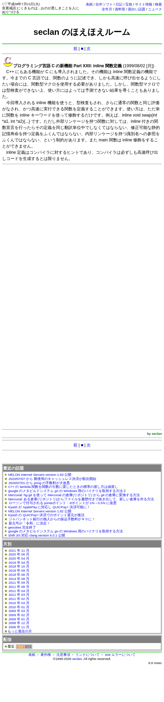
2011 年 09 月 (19, 582)
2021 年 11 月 (19, 550)
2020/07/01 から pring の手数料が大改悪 (39, 483)
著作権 (45, 654)
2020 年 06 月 (19, 554)
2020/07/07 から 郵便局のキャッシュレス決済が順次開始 (52, 479)
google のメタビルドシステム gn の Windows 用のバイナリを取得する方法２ (67, 491)
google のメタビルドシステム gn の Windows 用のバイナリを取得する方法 (65, 531)
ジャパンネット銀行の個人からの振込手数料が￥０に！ (52, 519)
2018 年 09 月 (19, 570)
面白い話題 (136, 9)
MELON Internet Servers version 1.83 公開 (40, 475)
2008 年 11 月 (19, 627)
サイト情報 (143, 4)
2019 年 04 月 (19, 562)
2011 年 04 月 (19, 591)
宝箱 (128, 4)
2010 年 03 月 (19, 603)
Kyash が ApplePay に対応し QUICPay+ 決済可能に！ (49, 507)
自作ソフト (104, 4)
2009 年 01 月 (19, 619)
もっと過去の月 (20, 631)
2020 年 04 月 (19, 558)
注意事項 (63, 654)
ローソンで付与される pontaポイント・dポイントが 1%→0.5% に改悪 (63, 503)
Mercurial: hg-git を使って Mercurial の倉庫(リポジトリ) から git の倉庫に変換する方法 (74, 495)
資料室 (120, 9)
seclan (77, 659)
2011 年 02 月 (19, 599)
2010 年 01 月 (19, 607)
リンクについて (87, 654)
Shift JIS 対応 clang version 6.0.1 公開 (36, 535)
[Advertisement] (81, 230)
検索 (158, 4)
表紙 (89, 4)
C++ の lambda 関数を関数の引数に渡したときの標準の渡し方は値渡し (63, 487)
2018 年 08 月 (19, 574)
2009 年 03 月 (19, 611)
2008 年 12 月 (19, 623)
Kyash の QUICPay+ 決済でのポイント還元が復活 (46, 515)
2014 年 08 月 (19, 579)
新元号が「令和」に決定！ (29, 523)
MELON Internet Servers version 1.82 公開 (40, 511)
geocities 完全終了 (22, 527)
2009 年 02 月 (19, 615)
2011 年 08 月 (19, 587)
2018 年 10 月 (19, 566)
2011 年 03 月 (19, 594)
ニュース (155, 9)
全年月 (107, 9)
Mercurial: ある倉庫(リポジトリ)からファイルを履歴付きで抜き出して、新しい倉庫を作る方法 (81, 499)
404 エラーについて (120, 654)
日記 (119, 4)
